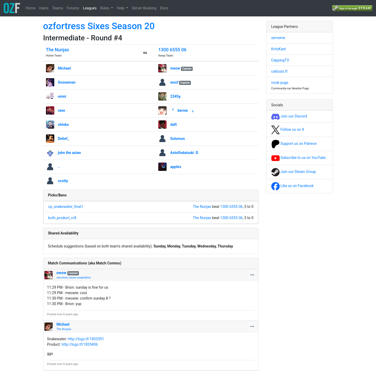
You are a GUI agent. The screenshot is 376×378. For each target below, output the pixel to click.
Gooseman (67, 82)
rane (61, 110)
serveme (278, 38)
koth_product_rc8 (62, 218)
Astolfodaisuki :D (184, 153)
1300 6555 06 (172, 49)
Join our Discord (289, 116)
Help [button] (121, 8)
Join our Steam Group (293, 172)
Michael (64, 68)
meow (175, 68)
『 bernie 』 (182, 110)
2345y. (175, 96)
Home (31, 8)
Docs (164, 8)
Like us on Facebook (292, 186)
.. (59, 167)
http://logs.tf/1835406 (80, 344)
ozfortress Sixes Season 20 (99, 26)
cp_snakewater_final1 (65, 207)
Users (44, 8)
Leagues (90, 8)
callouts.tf (279, 71)
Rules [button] (105, 8)
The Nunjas (57, 49)
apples (175, 167)
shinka (63, 124)
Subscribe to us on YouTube (298, 158)
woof (174, 82)
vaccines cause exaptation (73, 277)
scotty (63, 181)
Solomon (177, 139)
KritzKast (278, 49)
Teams (57, 8)
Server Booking (144, 8)
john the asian (69, 153)
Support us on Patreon (294, 143)
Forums (73, 8)
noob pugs (280, 82)
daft (173, 124)
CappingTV (280, 60)
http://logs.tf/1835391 (86, 339)
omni (62, 96)
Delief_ (63, 139)
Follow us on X (287, 129)
